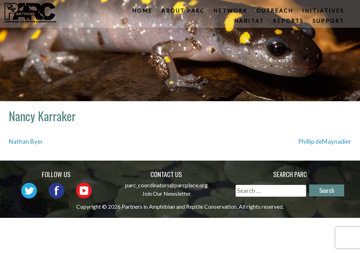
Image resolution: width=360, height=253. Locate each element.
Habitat (249, 23)
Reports (288, 23)
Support (329, 23)
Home (143, 12)
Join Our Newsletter (166, 193)
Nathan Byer (26, 141)
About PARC (183, 12)
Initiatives (323, 12)
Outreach (275, 12)
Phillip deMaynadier (324, 141)
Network (231, 12)
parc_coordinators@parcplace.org (166, 185)
